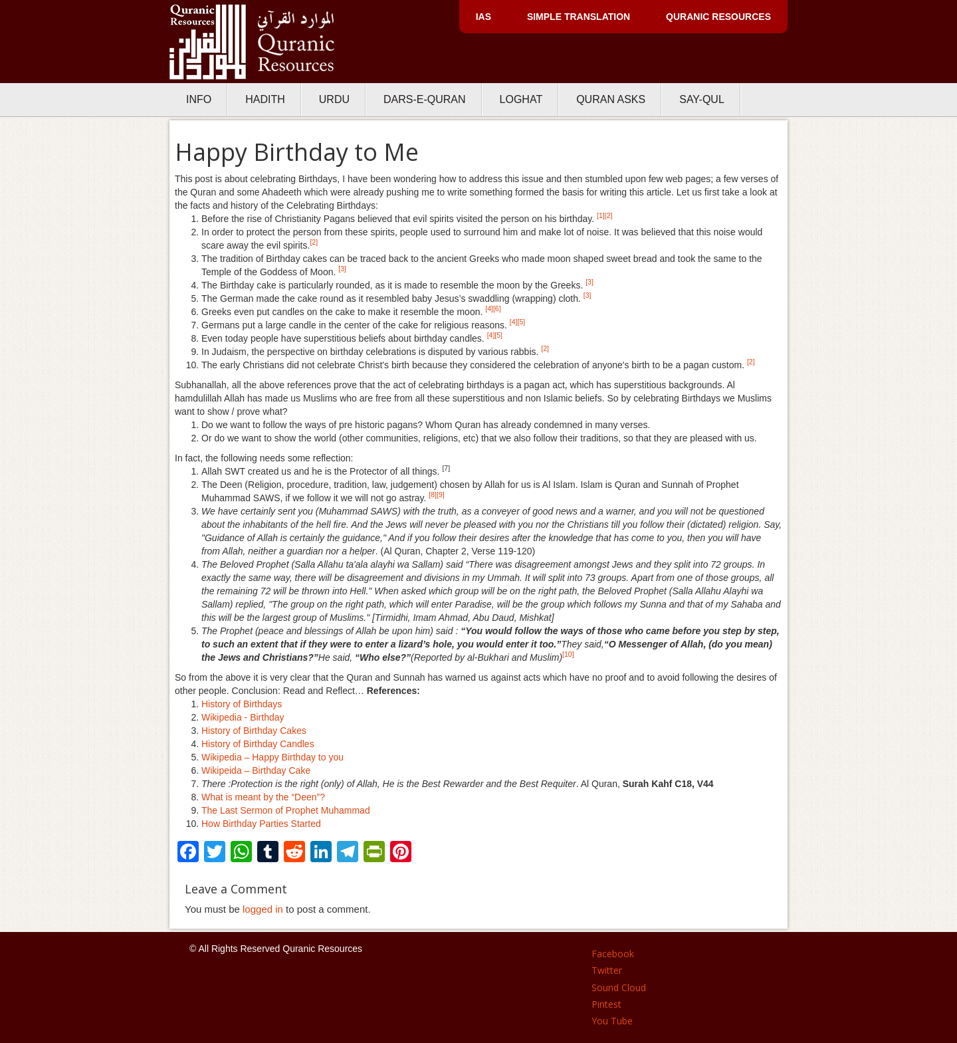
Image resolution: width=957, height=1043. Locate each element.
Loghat (521, 99)
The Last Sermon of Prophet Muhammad (285, 810)
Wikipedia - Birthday (242, 717)
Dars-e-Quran (424, 99)
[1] (601, 215)
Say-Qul (701, 99)
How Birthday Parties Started (261, 823)
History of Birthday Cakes (253, 730)
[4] (489, 308)
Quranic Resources (718, 16)
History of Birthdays (241, 704)
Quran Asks (610, 99)
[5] (522, 322)
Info (198, 99)
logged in (263, 909)
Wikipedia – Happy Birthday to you (272, 757)
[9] (441, 495)
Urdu (334, 99)
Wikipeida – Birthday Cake (255, 770)
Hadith (265, 99)
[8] (433, 495)
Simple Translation (578, 16)
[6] (497, 308)
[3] (342, 269)
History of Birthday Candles (257, 744)
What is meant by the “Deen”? (263, 797)
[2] (609, 215)
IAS (483, 16)
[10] (568, 654)
